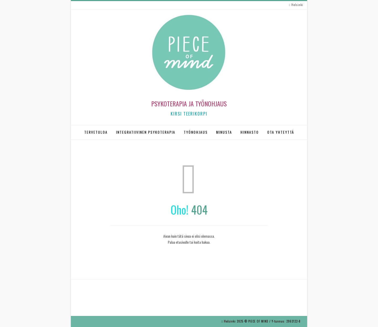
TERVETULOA (96, 132)
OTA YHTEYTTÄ (280, 132)
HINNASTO (249, 132)
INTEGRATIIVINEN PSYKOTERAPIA (145, 132)
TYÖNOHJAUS (196, 132)
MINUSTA (224, 132)
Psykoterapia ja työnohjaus (189, 103)
